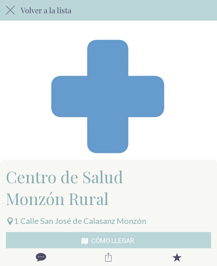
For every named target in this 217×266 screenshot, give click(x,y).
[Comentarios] (40, 257)
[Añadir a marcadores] (177, 257)
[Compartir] (108, 257)
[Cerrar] (10, 10)
